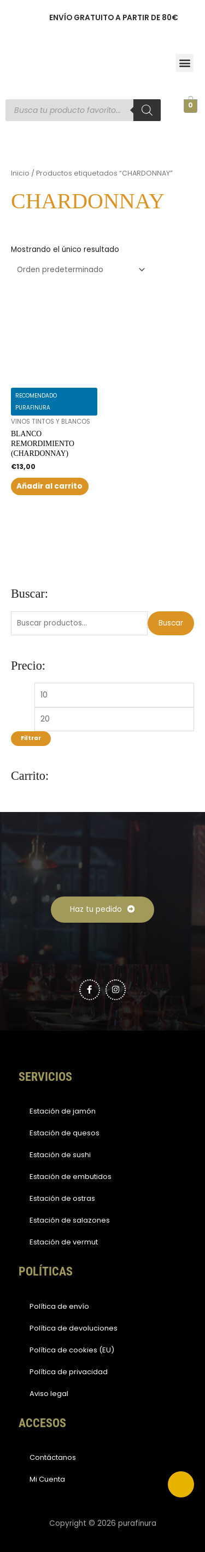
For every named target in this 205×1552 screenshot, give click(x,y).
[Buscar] (147, 110)
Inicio (20, 173)
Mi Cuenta (47, 1479)
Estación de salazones (70, 1220)
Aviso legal (49, 1393)
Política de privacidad (69, 1372)
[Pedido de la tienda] (79, 270)
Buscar (171, 623)
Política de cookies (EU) (72, 1350)
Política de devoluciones (74, 1328)
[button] (184, 63)
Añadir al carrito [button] (49, 486)
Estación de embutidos (71, 1176)
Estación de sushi (60, 1155)
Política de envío (59, 1306)
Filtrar (31, 738)
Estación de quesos (64, 1133)
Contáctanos (53, 1457)
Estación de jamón (63, 1111)
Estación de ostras (62, 1198)
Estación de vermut (64, 1242)
